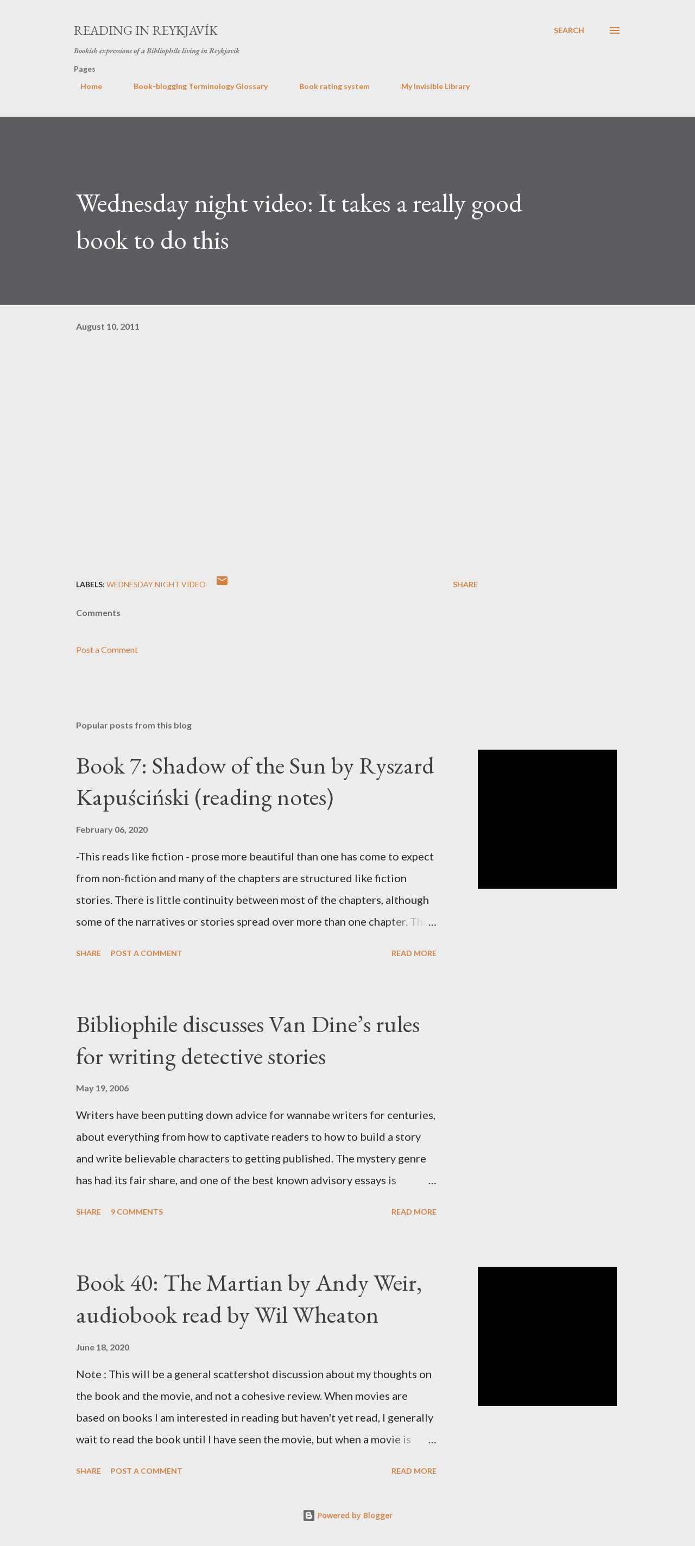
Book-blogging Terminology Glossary (194, 86)
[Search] (569, 30)
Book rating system (328, 86)
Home (85, 86)
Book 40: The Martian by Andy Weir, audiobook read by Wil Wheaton (249, 1298)
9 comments (137, 1211)
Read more (414, 953)
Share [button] (465, 584)
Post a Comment (107, 649)
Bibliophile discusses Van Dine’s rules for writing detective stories (248, 1039)
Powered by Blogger (347, 1515)
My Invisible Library (429, 86)
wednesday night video (156, 584)
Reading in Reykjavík (146, 30)
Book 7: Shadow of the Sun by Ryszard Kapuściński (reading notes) (255, 781)
